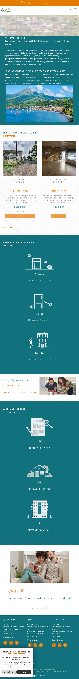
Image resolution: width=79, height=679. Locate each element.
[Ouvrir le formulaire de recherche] (70, 10)
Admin (43, 671)
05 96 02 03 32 (32, 624)
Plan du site (25, 671)
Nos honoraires (17, 671)
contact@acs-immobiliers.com (13, 627)
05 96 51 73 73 (56, 624)
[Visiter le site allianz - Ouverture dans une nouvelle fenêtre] (27, 662)
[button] (10, 227)
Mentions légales (35, 671)
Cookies (65, 671)
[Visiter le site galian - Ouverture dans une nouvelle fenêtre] (13, 662)
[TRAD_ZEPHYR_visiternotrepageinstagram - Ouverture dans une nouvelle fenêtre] (16, 643)
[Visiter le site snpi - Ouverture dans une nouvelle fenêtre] (5, 662)
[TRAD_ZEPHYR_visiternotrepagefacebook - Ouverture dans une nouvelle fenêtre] (5, 643)
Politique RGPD (57, 671)
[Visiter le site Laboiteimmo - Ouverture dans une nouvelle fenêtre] (39, 674)
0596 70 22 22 (7, 624)
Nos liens (49, 671)
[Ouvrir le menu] (75, 9)
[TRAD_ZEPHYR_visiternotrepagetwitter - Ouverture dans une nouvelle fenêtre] (11, 643)
